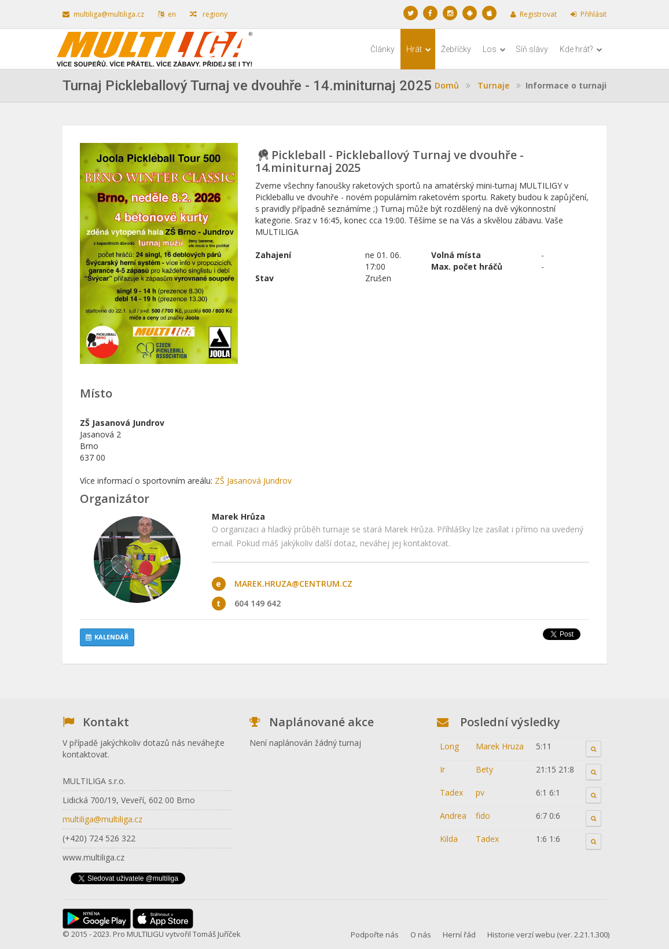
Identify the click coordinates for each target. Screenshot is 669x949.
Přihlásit (588, 14)
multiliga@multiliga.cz (103, 14)
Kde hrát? (581, 49)
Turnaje (493, 85)
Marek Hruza (500, 746)
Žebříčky (456, 49)
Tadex (451, 792)
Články (382, 49)
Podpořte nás (375, 934)
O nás (420, 934)
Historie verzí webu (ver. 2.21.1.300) (548, 934)
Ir (442, 769)
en (167, 14)
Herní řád (459, 934)
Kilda (449, 838)
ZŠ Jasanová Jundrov (253, 480)
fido (483, 815)
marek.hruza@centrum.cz (293, 583)
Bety (484, 769)
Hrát (418, 49)
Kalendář (107, 636)
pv (480, 792)
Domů (447, 85)
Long (449, 746)
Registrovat (533, 14)
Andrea (453, 815)
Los (494, 49)
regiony (208, 14)
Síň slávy (532, 49)
